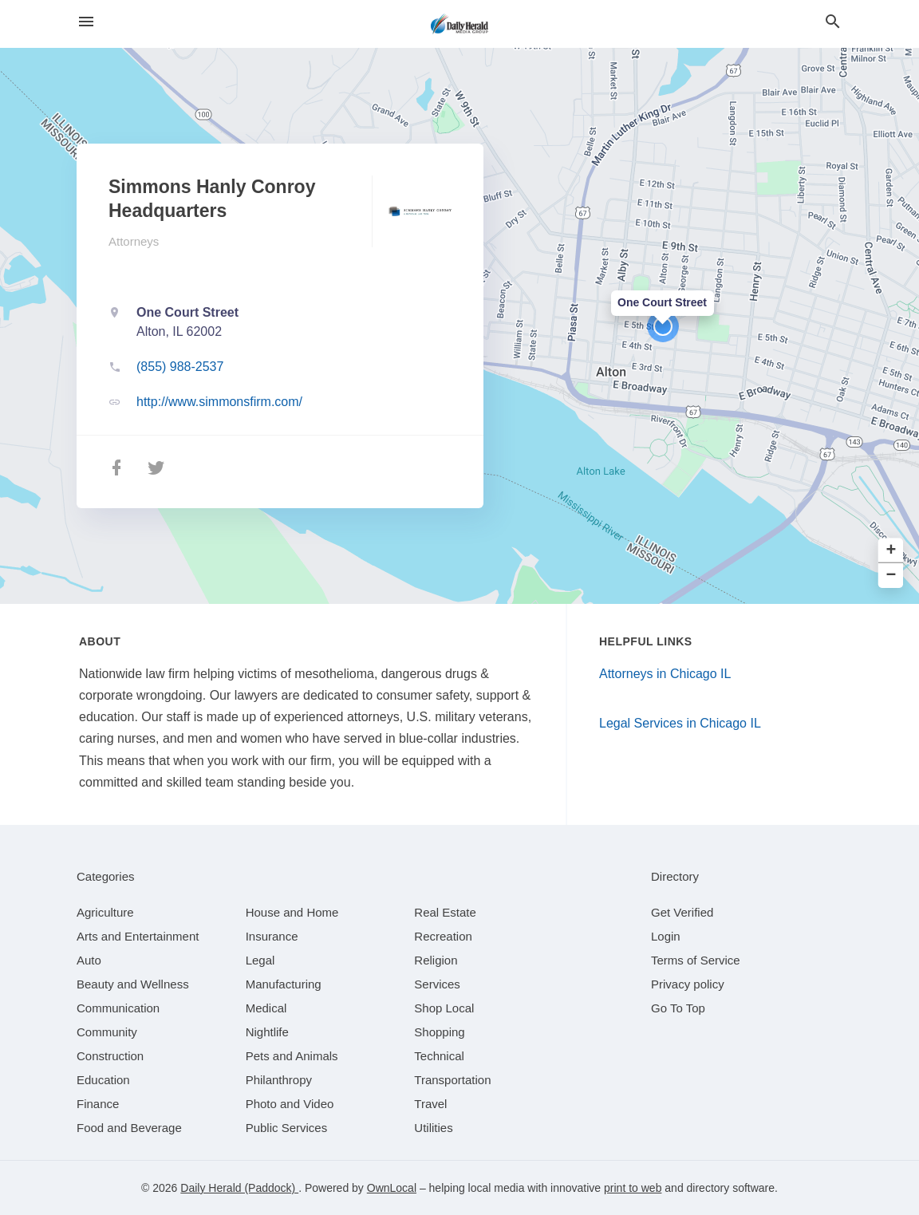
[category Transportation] (452, 1080)
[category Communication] (118, 1008)
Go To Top (678, 1008)
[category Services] (437, 984)
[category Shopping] (439, 1032)
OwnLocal (391, 1187)
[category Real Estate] (445, 912)
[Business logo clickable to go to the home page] (459, 24)
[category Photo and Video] (290, 1103)
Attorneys (133, 241)
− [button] (891, 575)
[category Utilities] (433, 1127)
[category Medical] (266, 1008)
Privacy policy (687, 984)
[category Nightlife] (267, 1032)
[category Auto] (89, 960)
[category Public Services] (287, 1127)
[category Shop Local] (444, 1008)
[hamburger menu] (86, 22)
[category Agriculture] (105, 912)
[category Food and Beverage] (129, 1127)
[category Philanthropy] (279, 1080)
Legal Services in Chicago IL (680, 723)
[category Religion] (435, 960)
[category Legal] (260, 960)
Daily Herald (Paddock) (239, 1187)
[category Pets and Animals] (292, 1056)
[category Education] (103, 1080)
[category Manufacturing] (283, 984)
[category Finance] (98, 1103)
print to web (632, 1187)
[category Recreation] (443, 936)
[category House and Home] (292, 912)
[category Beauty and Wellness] (133, 984)
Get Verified (682, 912)
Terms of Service (695, 960)
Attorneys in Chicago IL (665, 673)
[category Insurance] (272, 936)
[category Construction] (110, 1056)
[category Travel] (430, 1103)
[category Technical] (439, 1056)
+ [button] (891, 550)
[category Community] (107, 1032)
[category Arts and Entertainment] (138, 936)
